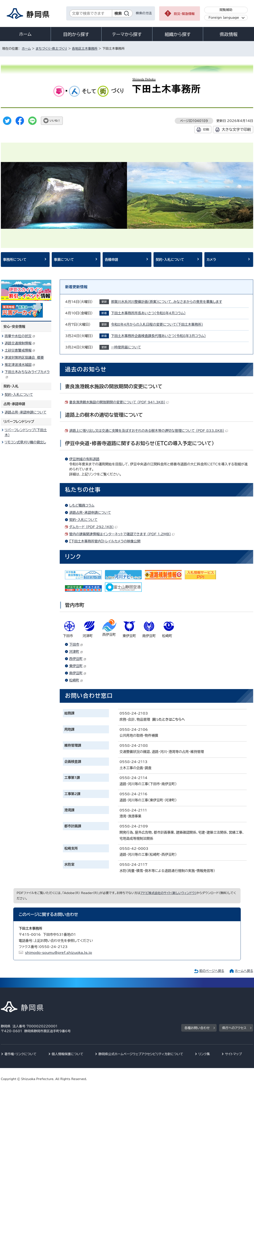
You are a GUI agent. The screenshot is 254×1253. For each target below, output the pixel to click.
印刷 (206, 129)
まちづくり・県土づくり (51, 48)
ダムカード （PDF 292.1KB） (93, 527)
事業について (64, 259)
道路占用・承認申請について (90, 512)
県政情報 (228, 34)
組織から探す (178, 34)
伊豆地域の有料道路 (84, 459)
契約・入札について (170, 259)
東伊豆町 (77, 666)
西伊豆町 (77, 658)
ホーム (25, 34)
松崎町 (76, 680)
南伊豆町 (77, 673)
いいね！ (55, 120)
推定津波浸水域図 (20, 364)
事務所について (14, 259)
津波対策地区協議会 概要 (24, 357)
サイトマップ (233, 1054)
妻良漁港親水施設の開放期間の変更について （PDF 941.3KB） (119, 402)
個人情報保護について (67, 1054)
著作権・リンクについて (20, 1054)
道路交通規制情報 (20, 343)
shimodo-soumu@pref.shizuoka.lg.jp (58, 952)
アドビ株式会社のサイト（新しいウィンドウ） (168, 892)
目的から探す (76, 34)
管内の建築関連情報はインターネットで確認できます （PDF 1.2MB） (122, 534)
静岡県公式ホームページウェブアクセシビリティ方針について (140, 1054)
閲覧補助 (226, 9)
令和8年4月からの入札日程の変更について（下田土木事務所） (157, 324)
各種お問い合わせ (197, 1027)
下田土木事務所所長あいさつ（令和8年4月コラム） (148, 313)
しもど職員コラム (81, 505)
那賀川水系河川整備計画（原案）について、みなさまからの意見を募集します (166, 301)
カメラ (211, 259)
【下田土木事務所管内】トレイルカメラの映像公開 (104, 541)
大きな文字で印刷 (236, 129)
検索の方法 (144, 13)
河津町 (76, 651)
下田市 (76, 644)
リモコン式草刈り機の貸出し (25, 442)
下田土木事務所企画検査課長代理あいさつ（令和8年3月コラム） (158, 335)
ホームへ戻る (244, 970)
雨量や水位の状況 (20, 336)
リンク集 (204, 1054)
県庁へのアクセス (234, 1027)
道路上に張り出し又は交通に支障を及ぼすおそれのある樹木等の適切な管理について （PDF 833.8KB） (148, 430)
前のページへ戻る (211, 970)
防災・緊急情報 (184, 13)
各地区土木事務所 (85, 48)
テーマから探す (127, 34)
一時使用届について (126, 347)
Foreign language (224, 17)
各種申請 (111, 259)
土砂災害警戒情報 (20, 350)
